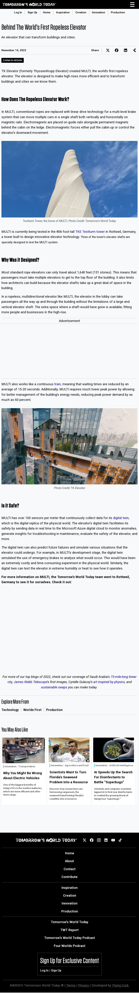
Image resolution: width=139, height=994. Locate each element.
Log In (18, 12)
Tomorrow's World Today (69, 922)
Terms (71, 985)
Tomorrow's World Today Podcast (69, 938)
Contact (70, 869)
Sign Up (32, 12)
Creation (80, 12)
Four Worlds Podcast (69, 946)
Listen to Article (12, 60)
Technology (10, 710)
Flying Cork (120, 985)
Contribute (69, 877)
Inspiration (63, 12)
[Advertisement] (69, 352)
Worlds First (32, 710)
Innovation (98, 12)
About (69, 861)
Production (118, 12)
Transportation (27, 766)
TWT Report (69, 930)
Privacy (83, 985)
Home (46, 12)
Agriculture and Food (77, 765)
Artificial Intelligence (121, 765)
